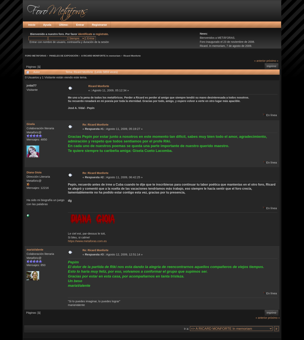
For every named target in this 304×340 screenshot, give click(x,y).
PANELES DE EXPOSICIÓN (63, 55)
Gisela (31, 124)
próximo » (272, 60)
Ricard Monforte (132, 55)
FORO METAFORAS (35, 55)
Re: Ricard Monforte (95, 124)
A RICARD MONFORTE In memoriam (100, 55)
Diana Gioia (34, 172)
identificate (85, 34)
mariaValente (35, 249)
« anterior (260, 60)
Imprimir (271, 66)
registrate (102, 34)
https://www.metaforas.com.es (87, 241)
